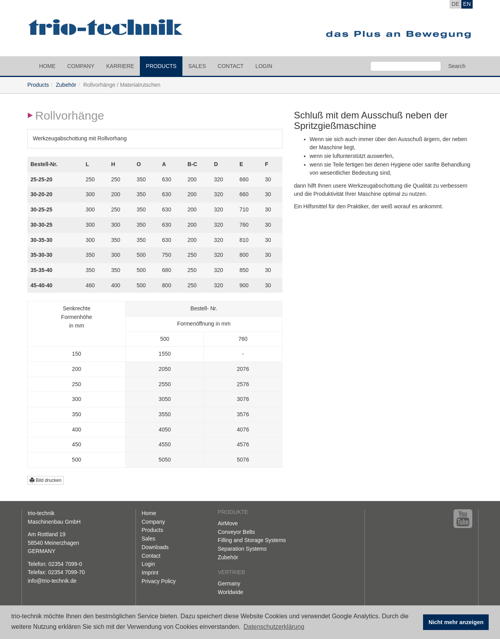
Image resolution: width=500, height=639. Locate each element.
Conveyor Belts (236, 532)
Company (81, 66)
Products (161, 66)
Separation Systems (242, 549)
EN (467, 4)
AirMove (228, 523)
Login (264, 66)
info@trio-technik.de (52, 581)
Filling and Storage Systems (252, 540)
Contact (231, 66)
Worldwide (230, 592)
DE (455, 4)
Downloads (155, 547)
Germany (229, 583)
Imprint (150, 572)
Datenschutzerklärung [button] (273, 626)
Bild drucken (45, 480)
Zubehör (66, 85)
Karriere (120, 66)
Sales (197, 66)
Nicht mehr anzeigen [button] (456, 622)
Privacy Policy (159, 581)
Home (47, 66)
